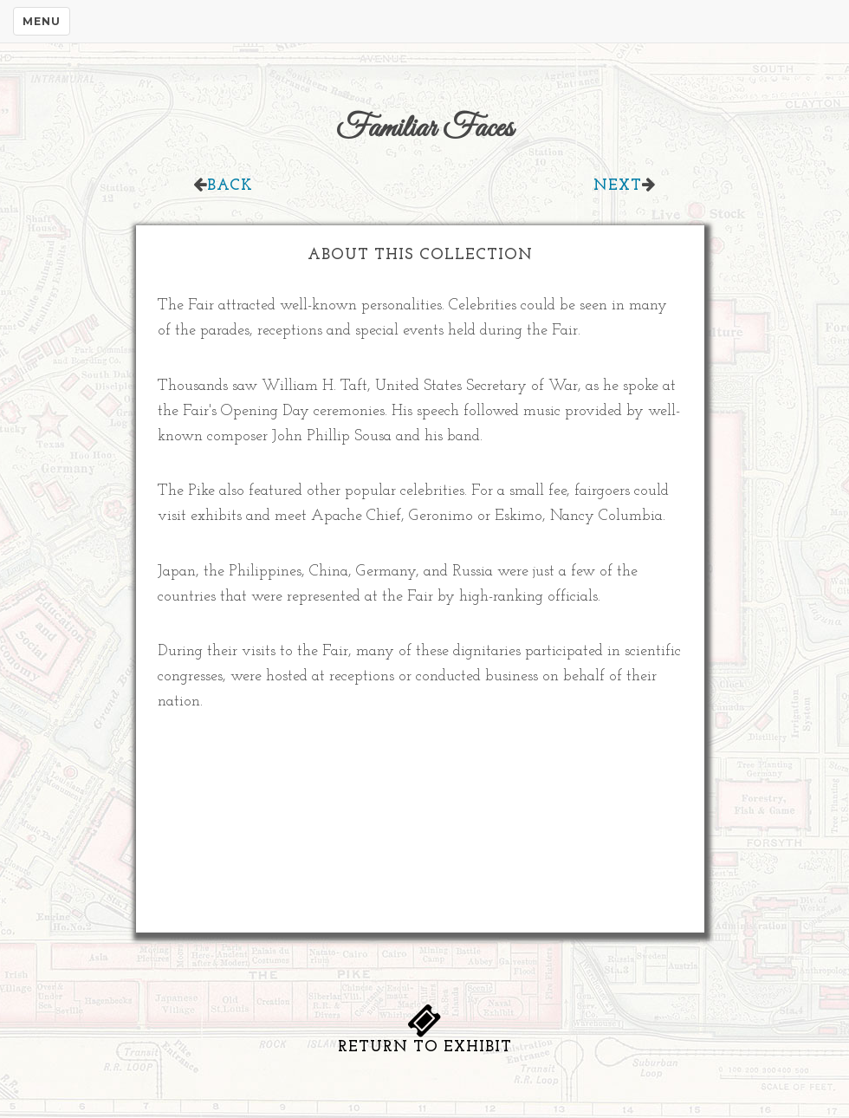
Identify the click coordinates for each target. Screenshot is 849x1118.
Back (230, 186)
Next (617, 186)
